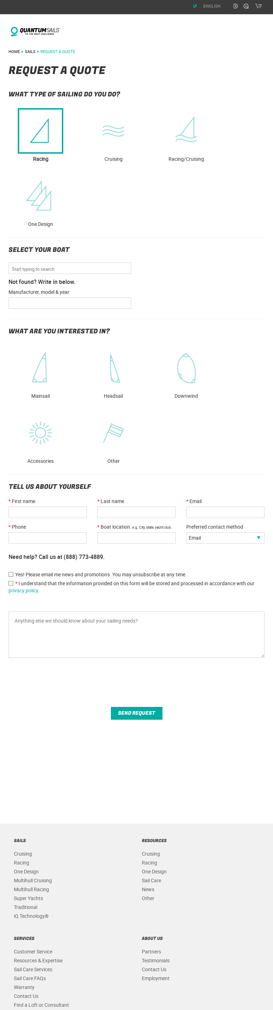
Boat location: (134, 526)
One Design (40, 200)
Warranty (24, 987)
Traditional (25, 907)
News (148, 889)
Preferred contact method (214, 526)
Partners (151, 951)
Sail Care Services (33, 969)
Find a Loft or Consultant (41, 1004)
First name (22, 501)
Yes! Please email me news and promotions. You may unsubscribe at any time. (98, 574)
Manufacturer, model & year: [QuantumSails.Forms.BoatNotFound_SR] (39, 292)
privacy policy (23, 590)
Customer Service (33, 951)
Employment (156, 978)
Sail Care (151, 880)
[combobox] (71, 269)
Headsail (113, 372)
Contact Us (26, 996)
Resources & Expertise (38, 960)
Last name (110, 501)
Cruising (23, 853)
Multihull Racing (31, 889)
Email (194, 501)
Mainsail (40, 372)
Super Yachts (28, 898)
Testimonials (156, 960)
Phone (17, 526)
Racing (21, 862)
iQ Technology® (31, 916)
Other (113, 437)
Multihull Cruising (33, 880)
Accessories (40, 437)
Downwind (186, 372)
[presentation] (63, 686)
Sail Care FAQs (30, 978)
